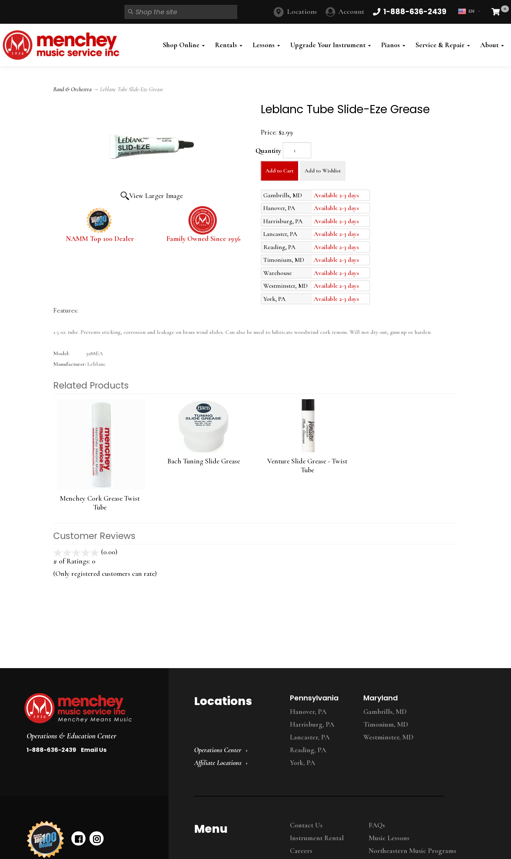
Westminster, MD (388, 737)
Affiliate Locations (217, 763)
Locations (302, 11)
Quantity (268, 151)
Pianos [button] (393, 45)
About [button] (492, 45)
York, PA (302, 763)
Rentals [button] (228, 45)
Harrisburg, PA (312, 724)
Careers (301, 851)
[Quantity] (297, 150)
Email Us (93, 750)
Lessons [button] (266, 45)
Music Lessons (389, 838)
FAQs (377, 825)
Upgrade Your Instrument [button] (330, 45)
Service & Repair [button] (443, 45)
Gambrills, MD (385, 711)
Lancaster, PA (310, 737)
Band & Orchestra (72, 89)
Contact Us (306, 825)
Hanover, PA (308, 711)
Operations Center (217, 750)
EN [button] (469, 11)
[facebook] (78, 838)
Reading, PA (308, 750)
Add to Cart (279, 170)
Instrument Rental (317, 838)
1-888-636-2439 (51, 750)
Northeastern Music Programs (412, 851)
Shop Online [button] (184, 45)
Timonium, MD (385, 724)
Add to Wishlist (322, 170)
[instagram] (96, 838)
